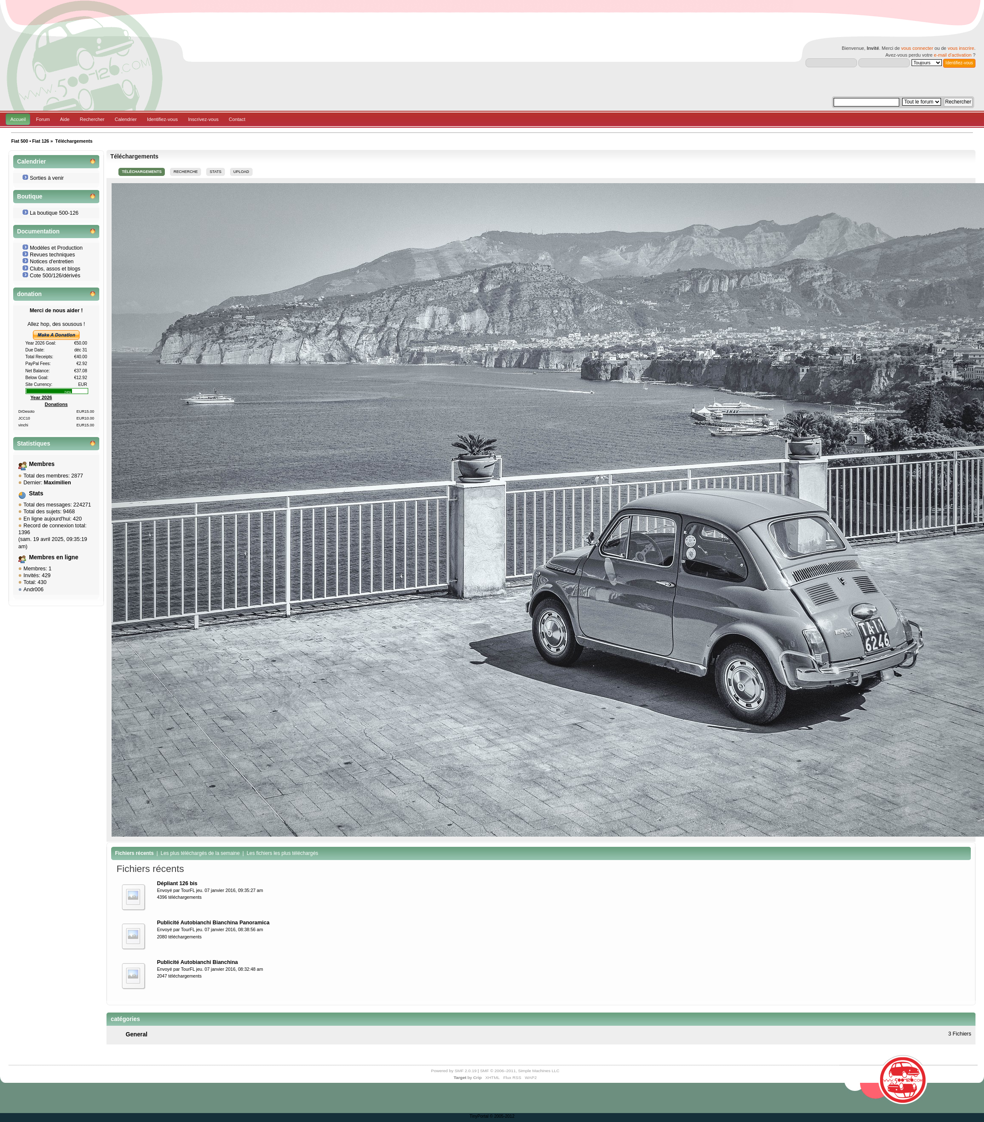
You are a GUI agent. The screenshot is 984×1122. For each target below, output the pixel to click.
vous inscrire (961, 48)
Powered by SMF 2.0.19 (454, 1070)
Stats (36, 493)
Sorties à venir (47, 178)
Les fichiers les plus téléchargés (282, 853)
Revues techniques (52, 255)
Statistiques (33, 443)
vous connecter (917, 48)
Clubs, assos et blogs (55, 269)
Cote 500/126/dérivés (55, 276)
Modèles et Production (56, 248)
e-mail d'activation (952, 55)
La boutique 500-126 (54, 213)
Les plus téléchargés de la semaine (200, 853)
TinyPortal (479, 1116)
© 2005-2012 (502, 1116)
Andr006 (33, 590)
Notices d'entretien (52, 262)
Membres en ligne (53, 557)
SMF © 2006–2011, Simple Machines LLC (519, 1070)
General (136, 1034)
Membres (42, 464)
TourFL (188, 890)
